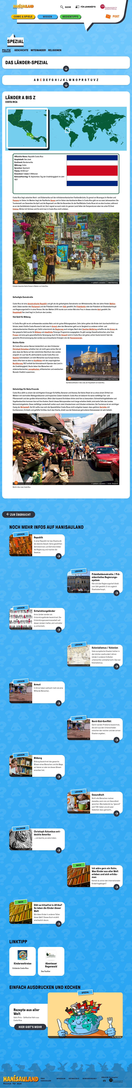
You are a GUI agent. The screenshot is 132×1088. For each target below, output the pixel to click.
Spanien (16, 358)
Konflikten (38, 361)
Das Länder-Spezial (26, 62)
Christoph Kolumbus (21, 349)
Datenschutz (74, 1078)
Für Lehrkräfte (85, 7)
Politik (6, 50)
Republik (43, 304)
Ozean (52, 200)
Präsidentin (81, 306)
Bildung (38, 332)
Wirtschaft (25, 407)
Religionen (54, 50)
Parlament (36, 306)
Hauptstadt (17, 312)
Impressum (60, 1078)
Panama (16, 200)
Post (112, 16)
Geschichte (21, 50)
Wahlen (112, 304)
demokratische (33, 304)
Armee (112, 329)
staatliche (49, 332)
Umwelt (64, 335)
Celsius (15, 209)
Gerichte (103, 407)
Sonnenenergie (76, 338)
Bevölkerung (18, 363)
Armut (54, 326)
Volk (64, 306)
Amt (99, 309)
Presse (15, 335)
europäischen (33, 369)
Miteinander (38, 50)
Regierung (59, 329)
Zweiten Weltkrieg (89, 329)
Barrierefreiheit (90, 1078)
